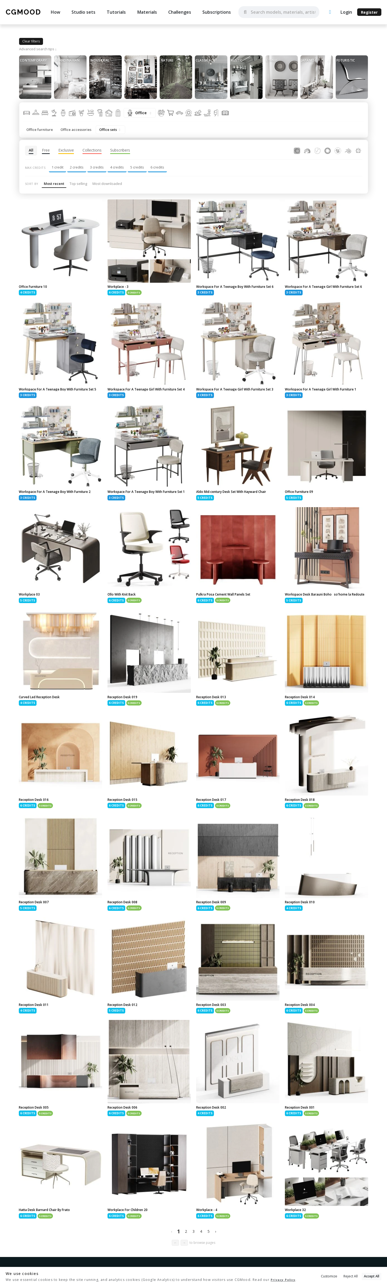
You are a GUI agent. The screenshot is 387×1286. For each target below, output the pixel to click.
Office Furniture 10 (36, 287)
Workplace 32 (297, 1235)
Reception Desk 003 (214, 1028)
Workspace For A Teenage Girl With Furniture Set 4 (149, 397)
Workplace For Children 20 (132, 1235)
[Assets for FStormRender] (307, 150)
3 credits (97, 167)
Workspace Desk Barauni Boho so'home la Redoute (324, 612)
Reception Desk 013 (214, 718)
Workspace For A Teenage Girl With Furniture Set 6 (326, 289)
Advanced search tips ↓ (38, 48)
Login (346, 12)
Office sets (110, 129)
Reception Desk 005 (37, 1132)
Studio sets (83, 12)
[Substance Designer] (358, 150)
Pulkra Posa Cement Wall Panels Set (229, 610)
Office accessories (75, 129)
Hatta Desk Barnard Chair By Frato (51, 1235)
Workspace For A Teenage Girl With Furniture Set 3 (238, 397)
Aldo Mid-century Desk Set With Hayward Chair (234, 505)
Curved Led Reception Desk (44, 718)
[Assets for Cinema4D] (328, 150)
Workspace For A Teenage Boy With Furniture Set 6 (228, 289)
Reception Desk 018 (303, 821)
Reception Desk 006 (126, 1132)
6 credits (157, 167)
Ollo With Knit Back (125, 610)
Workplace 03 (31, 610)
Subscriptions (216, 12)
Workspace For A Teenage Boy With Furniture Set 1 (140, 505)
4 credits (117, 167)
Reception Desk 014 (303, 718)
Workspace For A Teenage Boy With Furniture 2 (51, 505)
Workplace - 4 (208, 1235)
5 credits (137, 167)
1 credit (57, 167)
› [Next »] (215, 1257)
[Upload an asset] (330, 12)
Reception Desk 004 (303, 1028)
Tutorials (116, 12)
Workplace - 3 (120, 287)
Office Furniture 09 (302, 502)
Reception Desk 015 (126, 821)
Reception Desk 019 (126, 718)
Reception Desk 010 (303, 925)
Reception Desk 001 (303, 1132)
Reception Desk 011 (37, 1028)
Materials (147, 12)
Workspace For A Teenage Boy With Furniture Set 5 (51, 397)
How (55, 12)
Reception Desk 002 (214, 1132)
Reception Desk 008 (126, 925)
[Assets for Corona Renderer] (297, 150)
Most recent (54, 183)
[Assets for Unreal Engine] (338, 150)
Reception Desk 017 (214, 821)
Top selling (78, 183)
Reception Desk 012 (126, 1028)
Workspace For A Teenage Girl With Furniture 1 (326, 397)
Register (369, 12)
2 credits (77, 167)
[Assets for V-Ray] (317, 150)
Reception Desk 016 (37, 821)
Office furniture (39, 129)
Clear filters (31, 41)
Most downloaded (107, 183)
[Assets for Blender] (348, 150)
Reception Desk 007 (37, 925)
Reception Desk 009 (214, 925)
